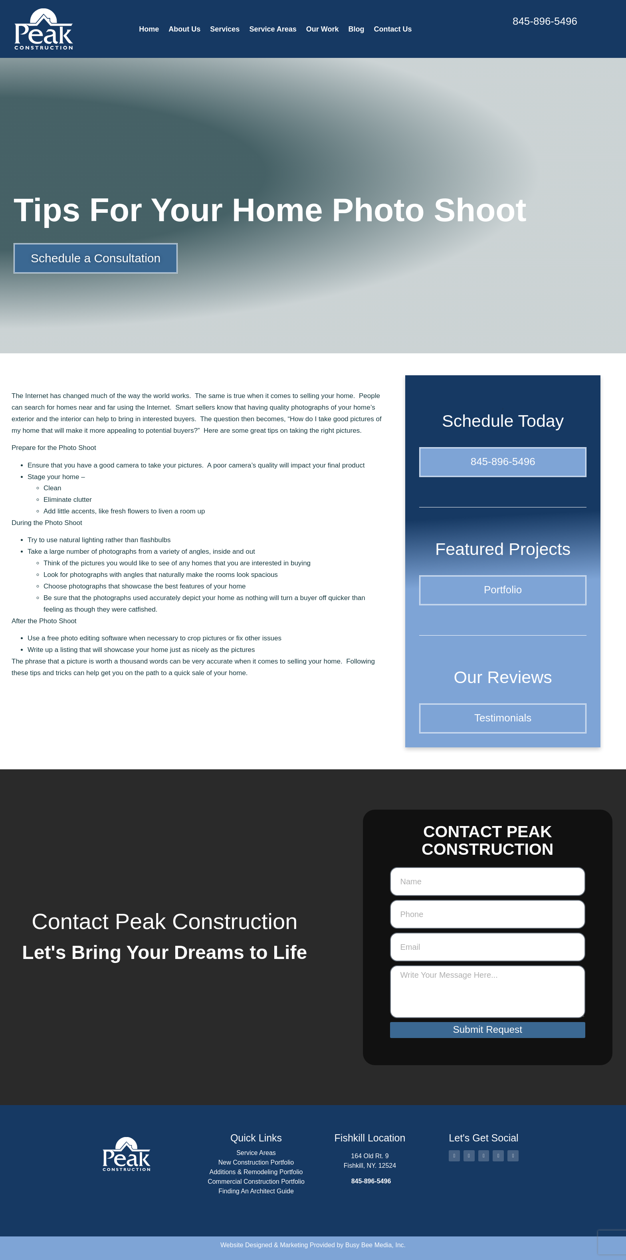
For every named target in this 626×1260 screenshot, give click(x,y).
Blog (357, 29)
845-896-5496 (545, 21)
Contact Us (393, 29)
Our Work (322, 29)
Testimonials (502, 718)
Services (225, 29)
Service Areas (272, 29)
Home (149, 29)
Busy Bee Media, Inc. (375, 1245)
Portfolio (503, 590)
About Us (184, 29)
